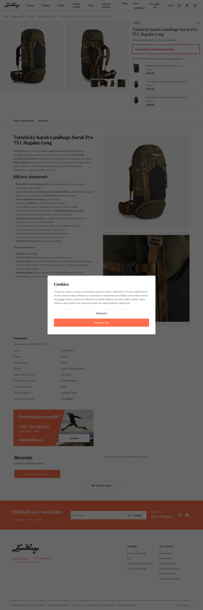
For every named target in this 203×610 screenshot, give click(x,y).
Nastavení (101, 313)
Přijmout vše (101, 322)
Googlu (60, 299)
